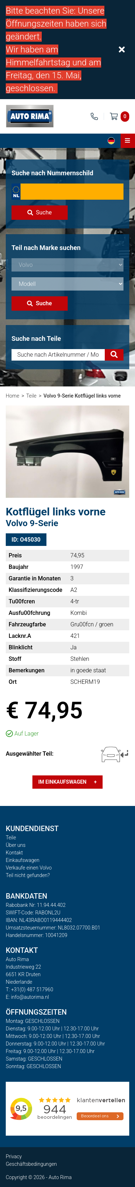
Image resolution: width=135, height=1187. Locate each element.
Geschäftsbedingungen (31, 1164)
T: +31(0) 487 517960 (29, 989)
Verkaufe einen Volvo (29, 868)
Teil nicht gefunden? (28, 875)
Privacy (14, 1156)
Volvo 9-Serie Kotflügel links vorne (82, 396)
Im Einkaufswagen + (67, 782)
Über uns (16, 845)
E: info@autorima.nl (27, 997)
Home (12, 396)
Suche (39, 212)
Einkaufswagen (22, 860)
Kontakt (14, 853)
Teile (31, 396)
